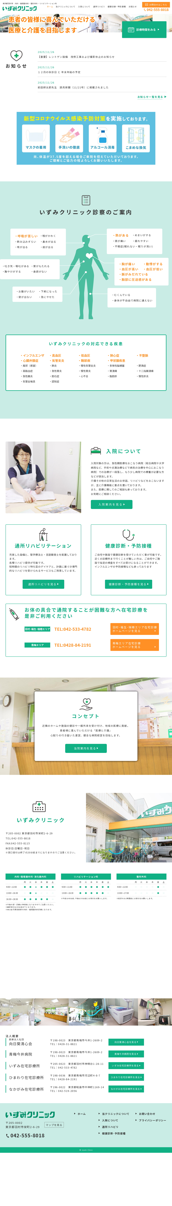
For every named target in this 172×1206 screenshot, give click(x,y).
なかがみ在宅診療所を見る (125, 1142)
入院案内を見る (110, 558)
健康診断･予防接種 (117, 6)
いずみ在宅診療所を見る (125, 1119)
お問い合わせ (147, 1166)
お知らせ (133, 6)
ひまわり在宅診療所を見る (125, 1130)
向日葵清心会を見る (125, 1095)
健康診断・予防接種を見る (128, 637)
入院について (84, 6)
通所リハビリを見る (42, 637)
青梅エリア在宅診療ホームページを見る (126, 698)
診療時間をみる (146, 83)
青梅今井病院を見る (125, 1107)
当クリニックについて (65, 6)
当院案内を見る (85, 801)
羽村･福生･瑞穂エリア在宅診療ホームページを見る (134, 682)
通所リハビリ (99, 6)
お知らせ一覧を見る (150, 150)
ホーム (50, 6)
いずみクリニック (20, 8)
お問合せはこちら (158, 4)
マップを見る (54, 1178)
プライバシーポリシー (152, 1173)
